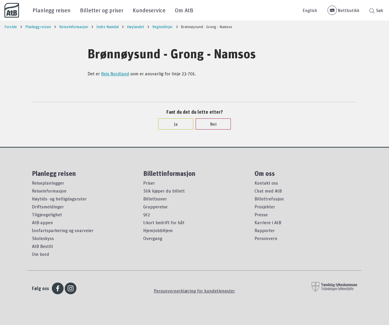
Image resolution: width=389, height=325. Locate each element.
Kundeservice (149, 10)
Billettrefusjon (269, 199)
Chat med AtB (268, 191)
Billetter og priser (101, 10)
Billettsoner (155, 199)
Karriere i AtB (268, 222)
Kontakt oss (266, 183)
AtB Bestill (42, 246)
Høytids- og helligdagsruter (59, 199)
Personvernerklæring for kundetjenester (194, 291)
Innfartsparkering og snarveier (62, 230)
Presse (261, 214)
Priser (149, 183)
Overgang (152, 238)
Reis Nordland (115, 73)
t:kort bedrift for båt (164, 222)
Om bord (40, 254)
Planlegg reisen (52, 10)
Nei (210, 124)
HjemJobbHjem (158, 230)
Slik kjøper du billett (164, 191)
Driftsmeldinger (48, 207)
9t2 (146, 214)
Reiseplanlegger (48, 183)
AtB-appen (42, 222)
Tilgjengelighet (47, 214)
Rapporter (265, 230)
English (310, 10)
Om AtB (184, 10)
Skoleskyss (43, 238)
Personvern (266, 238)
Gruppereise (155, 207)
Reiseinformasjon (49, 191)
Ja (173, 124)
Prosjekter (265, 207)
